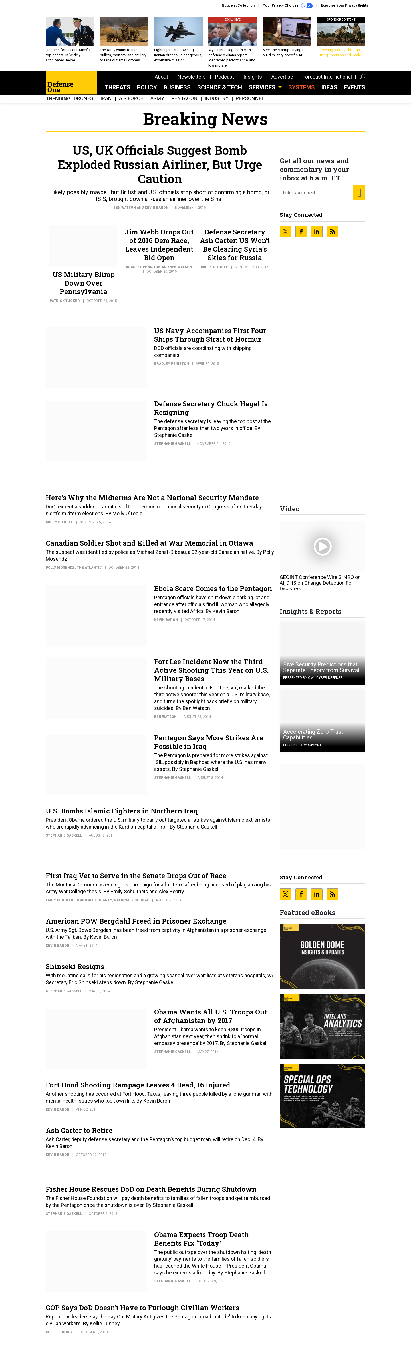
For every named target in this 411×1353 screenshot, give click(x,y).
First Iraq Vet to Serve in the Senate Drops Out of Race (136, 879)
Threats (117, 91)
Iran (106, 103)
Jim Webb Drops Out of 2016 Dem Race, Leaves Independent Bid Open (159, 249)
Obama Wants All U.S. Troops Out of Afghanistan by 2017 (210, 1020)
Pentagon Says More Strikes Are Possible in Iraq (208, 746)
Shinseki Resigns (75, 970)
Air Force (131, 103)
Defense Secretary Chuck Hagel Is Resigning (211, 412)
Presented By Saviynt (302, 749)
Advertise (282, 81)
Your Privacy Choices (288, 5)
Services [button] (263, 91)
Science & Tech (219, 91)
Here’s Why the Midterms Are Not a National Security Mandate (152, 501)
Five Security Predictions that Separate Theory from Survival (321, 671)
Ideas (329, 91)
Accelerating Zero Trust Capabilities (313, 739)
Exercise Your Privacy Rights (344, 5)
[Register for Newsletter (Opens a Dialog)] (359, 197)
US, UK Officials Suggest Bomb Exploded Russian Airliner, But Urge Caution (160, 168)
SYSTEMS (301, 91)
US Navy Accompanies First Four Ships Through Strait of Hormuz (210, 339)
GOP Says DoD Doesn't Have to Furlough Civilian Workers (142, 1311)
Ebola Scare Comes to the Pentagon (213, 592)
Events (354, 91)
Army (157, 103)
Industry (217, 103)
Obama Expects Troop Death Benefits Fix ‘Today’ (201, 1243)
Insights (252, 81)
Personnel (250, 103)
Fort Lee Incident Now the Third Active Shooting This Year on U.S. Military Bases (211, 674)
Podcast (224, 81)
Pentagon (184, 103)
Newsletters (192, 81)
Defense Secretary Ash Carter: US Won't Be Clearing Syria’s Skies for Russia (235, 249)
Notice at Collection (238, 5)
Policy (147, 91)
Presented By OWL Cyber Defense (312, 682)
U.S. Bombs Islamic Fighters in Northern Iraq (122, 815)
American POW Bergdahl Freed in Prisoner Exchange (136, 925)
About (161, 81)
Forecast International (327, 81)
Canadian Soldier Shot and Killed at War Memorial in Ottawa (149, 547)
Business (177, 91)
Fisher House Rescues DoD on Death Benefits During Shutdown (151, 1193)
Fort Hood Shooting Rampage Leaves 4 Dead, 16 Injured (138, 1089)
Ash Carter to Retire (79, 1134)
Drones (83, 103)
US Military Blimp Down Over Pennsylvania (84, 287)
